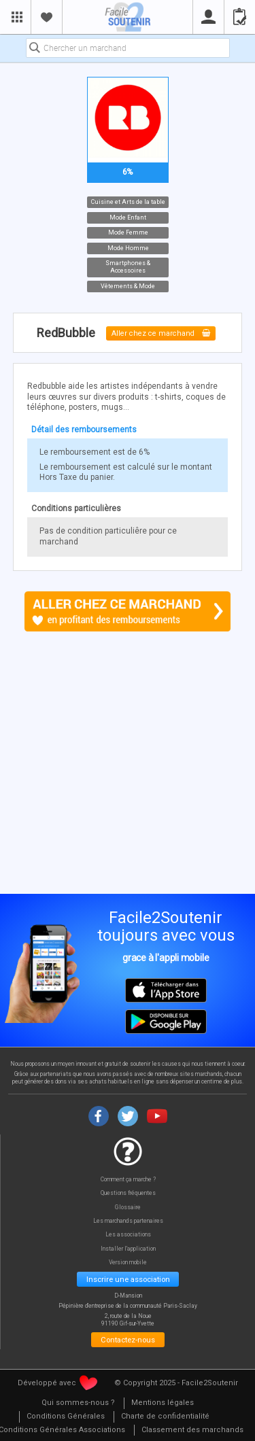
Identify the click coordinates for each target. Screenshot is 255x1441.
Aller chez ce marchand (161, 333)
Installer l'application (128, 1249)
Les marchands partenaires (128, 1221)
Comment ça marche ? (128, 1180)
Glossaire (128, 1207)
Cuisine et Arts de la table (127, 201)
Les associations (128, 1235)
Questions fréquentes (128, 1193)
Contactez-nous (128, 1339)
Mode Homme (127, 247)
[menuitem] (78, 1403)
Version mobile (128, 1263)
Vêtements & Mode (128, 286)
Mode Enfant (127, 217)
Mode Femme (127, 232)
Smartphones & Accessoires (127, 267)
